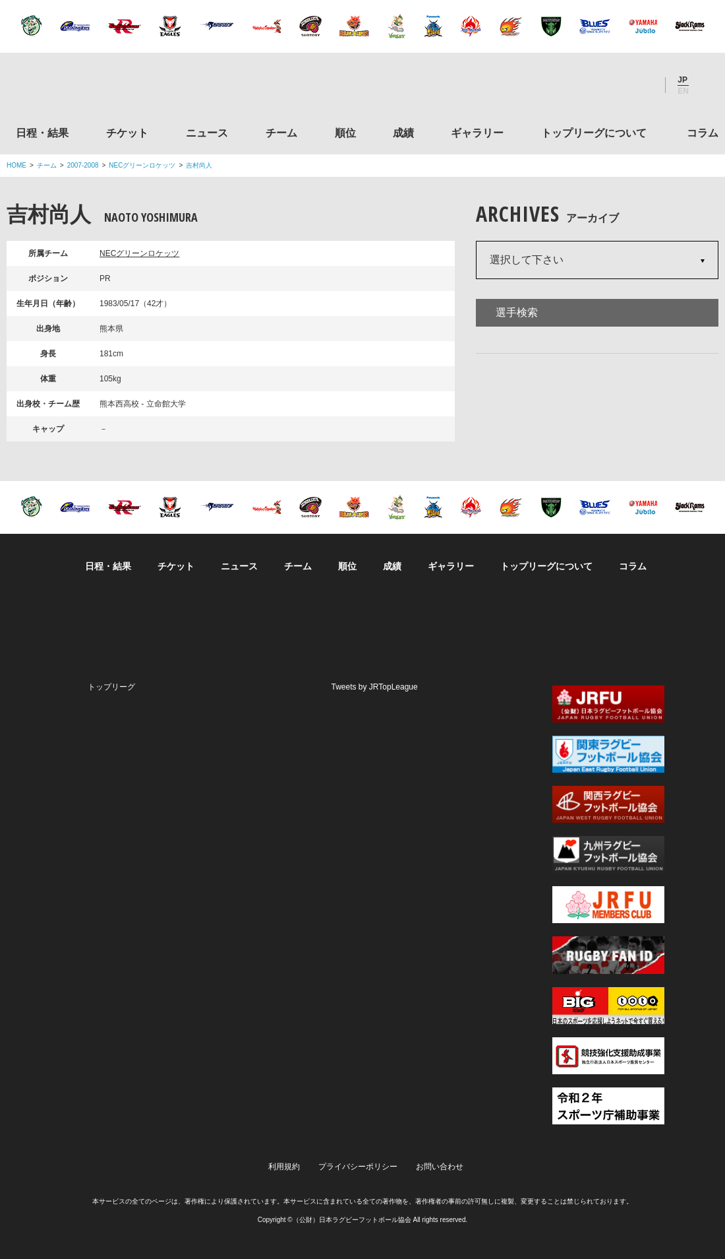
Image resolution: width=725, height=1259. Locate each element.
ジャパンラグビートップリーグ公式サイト (79, 88)
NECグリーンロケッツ (142, 165)
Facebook (606, 85)
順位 (345, 133)
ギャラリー (477, 133)
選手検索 (517, 312)
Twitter (570, 85)
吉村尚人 (199, 165)
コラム (702, 133)
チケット (127, 133)
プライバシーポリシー (357, 1166)
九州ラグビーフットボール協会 (608, 854)
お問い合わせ (439, 1166)
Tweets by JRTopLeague (375, 687)
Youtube (641, 85)
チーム (281, 133)
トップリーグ (111, 687)
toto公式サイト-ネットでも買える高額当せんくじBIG (608, 1005)
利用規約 (284, 1166)
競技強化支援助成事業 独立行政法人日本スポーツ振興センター (608, 1055)
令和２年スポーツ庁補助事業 (608, 1105)
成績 (403, 133)
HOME (16, 165)
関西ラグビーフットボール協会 (608, 804)
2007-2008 (83, 165)
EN (683, 91)
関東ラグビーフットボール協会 (608, 754)
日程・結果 (42, 133)
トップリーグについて (594, 133)
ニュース (207, 133)
